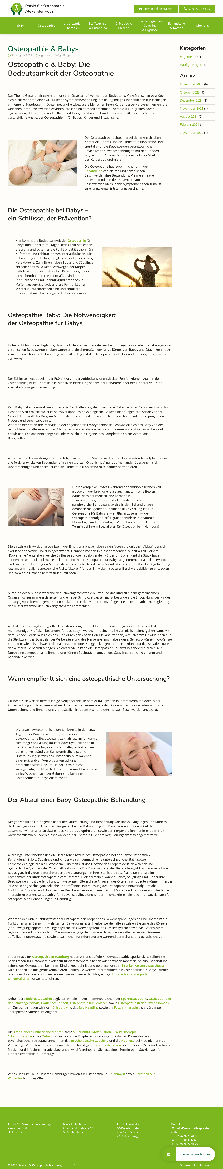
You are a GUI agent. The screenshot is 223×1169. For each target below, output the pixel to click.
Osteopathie (46, 26)
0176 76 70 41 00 (187, 1136)
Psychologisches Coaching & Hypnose (150, 25)
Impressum (207, 1165)
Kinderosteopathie (38, 998)
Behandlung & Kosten (176, 25)
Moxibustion (101, 1032)
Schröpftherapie (20, 1036)
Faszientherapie (126, 1007)
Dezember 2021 (191, 100)
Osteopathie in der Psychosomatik (143, 1003)
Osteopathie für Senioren (89, 1003)
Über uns (202, 26)
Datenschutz (188, 1165)
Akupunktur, (82, 1032)
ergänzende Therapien (72, 25)
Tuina (46, 1036)
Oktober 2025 (190, 92)
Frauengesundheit (54, 1003)
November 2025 (191, 84)
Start (20, 26)
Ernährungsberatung (106, 1045)
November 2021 (191, 108)
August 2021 (189, 116)
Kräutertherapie (125, 1032)
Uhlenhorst (116, 1074)
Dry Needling (88, 1007)
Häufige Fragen (62, 55)
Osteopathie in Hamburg (50, 957)
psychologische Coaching (89, 1040)
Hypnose (127, 1040)
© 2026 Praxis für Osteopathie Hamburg (35, 1165)
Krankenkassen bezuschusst (143, 965)
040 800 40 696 (186, 1140)
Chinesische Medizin (123, 25)
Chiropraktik (61, 1007)
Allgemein (44, 55)
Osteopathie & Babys (43, 49)
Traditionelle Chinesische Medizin (39, 1032)
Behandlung (93, 171)
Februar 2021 (189, 124)
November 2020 (191, 133)
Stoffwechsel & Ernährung (98, 25)
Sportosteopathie (134, 998)
